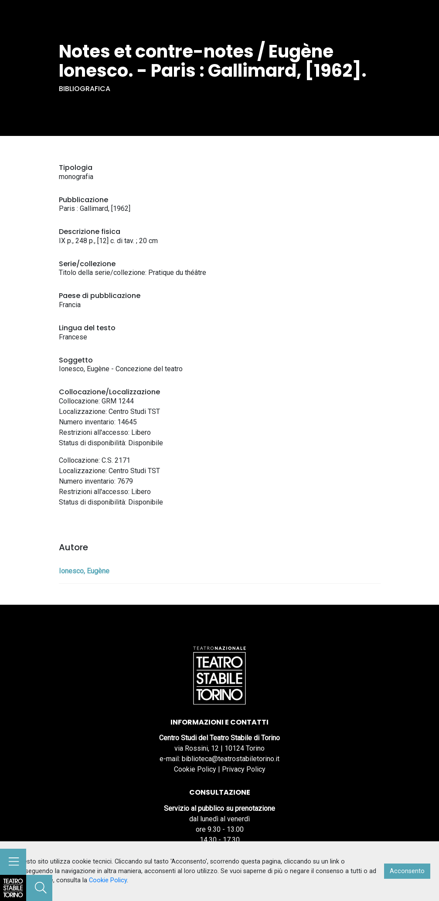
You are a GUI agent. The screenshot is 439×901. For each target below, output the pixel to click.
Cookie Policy (195, 769)
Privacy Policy (243, 769)
